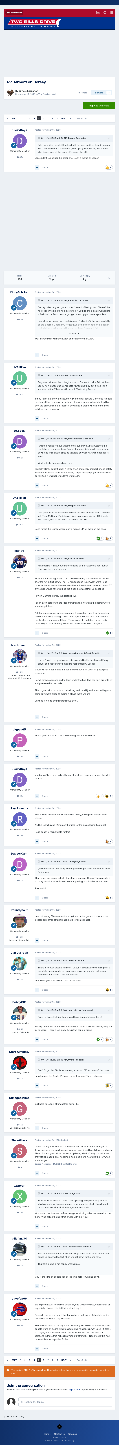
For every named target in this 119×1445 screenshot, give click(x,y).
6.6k (20, 457)
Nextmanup (19, 645)
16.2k (20, 937)
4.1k (20, 157)
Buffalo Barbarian (28, 91)
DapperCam (74, 138)
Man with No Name (78, 1010)
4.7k (20, 1124)
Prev (14, 118)
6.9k (20, 319)
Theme (46, 1434)
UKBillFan (19, 367)
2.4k (20, 979)
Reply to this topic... (32, 1402)
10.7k (20, 394)
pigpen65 (19, 729)
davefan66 (19, 1298)
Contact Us (59, 1434)
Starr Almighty (19, 1051)
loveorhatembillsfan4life (81, 653)
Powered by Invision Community (59, 1440)
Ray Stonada (19, 808)
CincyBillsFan (19, 292)
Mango (19, 550)
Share (83, 92)
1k (20, 1167)
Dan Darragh (19, 952)
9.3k (20, 1325)
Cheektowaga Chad (78, 438)
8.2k (20, 880)
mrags (72, 1193)
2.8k (20, 835)
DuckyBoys (19, 130)
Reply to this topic (99, 105)
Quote (45, 167)
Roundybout (19, 910)
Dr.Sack (73, 375)
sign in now (74, 1389)
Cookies (72, 1434)
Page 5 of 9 (83, 118)
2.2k (20, 1078)
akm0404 (73, 558)
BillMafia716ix (75, 300)
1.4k (20, 756)
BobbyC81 (19, 1002)
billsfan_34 (19, 1238)
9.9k (20, 577)
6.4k (20, 1029)
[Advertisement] (59, 53)
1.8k (20, 1212)
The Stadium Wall (47, 94)
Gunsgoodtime (19, 1097)
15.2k (20, 672)
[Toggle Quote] (39, 138)
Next (64, 118)
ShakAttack (19, 1140)
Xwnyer (19, 1185)
